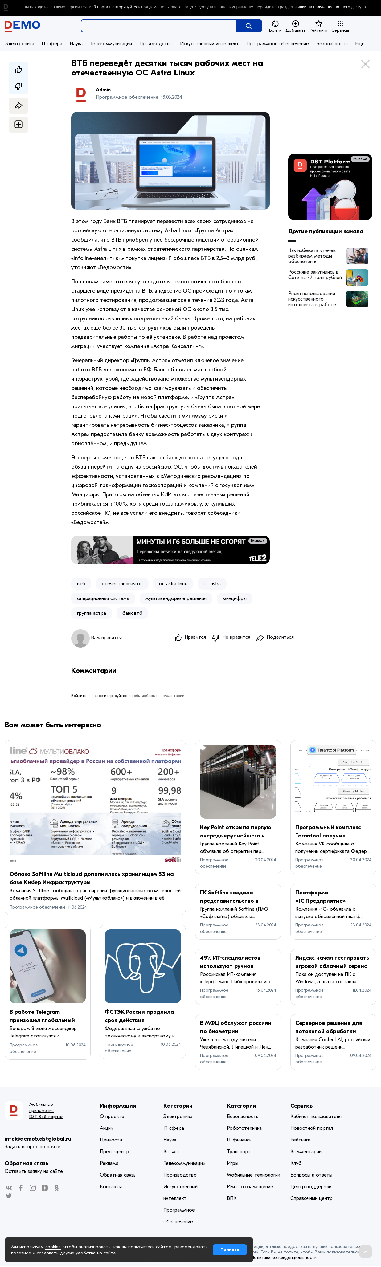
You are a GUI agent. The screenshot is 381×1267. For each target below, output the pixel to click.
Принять (229, 1249)
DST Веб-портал (95, 7)
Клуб (295, 1164)
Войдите (78, 696)
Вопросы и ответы (311, 1176)
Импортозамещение (250, 1187)
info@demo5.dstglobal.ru (38, 1140)
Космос (172, 1152)
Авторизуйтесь (126, 7)
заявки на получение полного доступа (330, 7)
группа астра (91, 613)
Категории (178, 1107)
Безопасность (332, 43)
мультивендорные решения (176, 598)
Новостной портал (311, 1129)
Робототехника (244, 1129)
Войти (275, 26)
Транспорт (239, 1152)
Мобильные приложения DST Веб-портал (46, 1111)
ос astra (212, 583)
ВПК (231, 1199)
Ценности (111, 1141)
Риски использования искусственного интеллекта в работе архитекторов (312, 299)
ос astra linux (173, 583)
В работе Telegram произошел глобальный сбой (42, 1021)
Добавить (295, 26)
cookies (53, 1246)
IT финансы (239, 1141)
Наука (76, 43)
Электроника (19, 43)
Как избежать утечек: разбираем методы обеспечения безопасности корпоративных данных (314, 256)
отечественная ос (122, 583)
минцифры (235, 598)
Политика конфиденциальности (284, 1258)
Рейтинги (318, 26)
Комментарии (306, 1152)
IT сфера (52, 43)
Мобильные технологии (253, 1176)
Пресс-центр (114, 1152)
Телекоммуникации (111, 43)
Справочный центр (311, 1199)
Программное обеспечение (277, 43)
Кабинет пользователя (316, 1117)
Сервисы (340, 26)
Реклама (258, 541)
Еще (360, 43)
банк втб (132, 613)
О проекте (112, 1117)
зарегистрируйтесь (111, 696)
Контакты (111, 1187)
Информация (118, 1107)
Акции (106, 1129)
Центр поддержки (310, 1187)
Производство (156, 43)
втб (81, 583)
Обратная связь (26, 1164)
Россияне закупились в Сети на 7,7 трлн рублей (315, 274)
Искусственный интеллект (209, 43)
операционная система (103, 598)
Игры (232, 1164)
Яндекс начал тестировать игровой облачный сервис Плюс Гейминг (332, 967)
